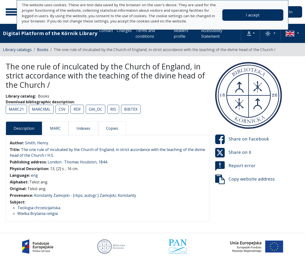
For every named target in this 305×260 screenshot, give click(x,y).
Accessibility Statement (211, 33)
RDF (77, 109)
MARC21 (16, 109)
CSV (62, 109)
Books (42, 49)
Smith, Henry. (37, 143)
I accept (252, 15)
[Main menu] (11, 12)
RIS (113, 109)
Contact (106, 30)
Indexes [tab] (83, 128)
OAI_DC (95, 109)
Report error (235, 166)
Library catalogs (17, 49)
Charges (124, 30)
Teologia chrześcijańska (38, 207)
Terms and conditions (145, 33)
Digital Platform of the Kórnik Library (50, 33)
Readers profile (181, 33)
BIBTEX (130, 109)
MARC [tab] (55, 128)
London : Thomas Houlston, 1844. (78, 162)
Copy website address (245, 179)
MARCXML (41, 109)
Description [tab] (24, 128)
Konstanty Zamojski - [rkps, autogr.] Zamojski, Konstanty (85, 195)
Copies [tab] (112, 128)
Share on (242, 139)
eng (34, 175)
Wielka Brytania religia (37, 213)
